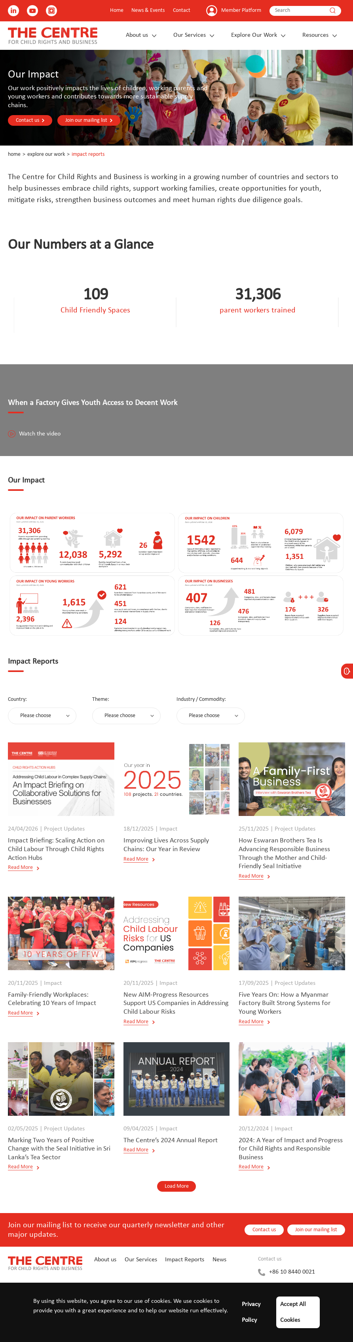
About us (137, 35)
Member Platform (241, 10)
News (219, 1260)
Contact (181, 10)
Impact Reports (88, 154)
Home (116, 10)
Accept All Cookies (293, 1312)
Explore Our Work (254, 35)
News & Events (148, 10)
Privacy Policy (251, 1312)
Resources (315, 35)
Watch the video (34, 434)
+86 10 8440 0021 (292, 1272)
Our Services (189, 35)
